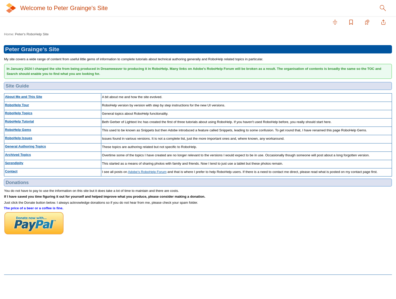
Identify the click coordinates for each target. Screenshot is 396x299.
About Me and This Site (108, 107)
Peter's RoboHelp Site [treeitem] (27, 34)
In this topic (337, 60)
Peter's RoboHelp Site (116, 34)
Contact (15, 115)
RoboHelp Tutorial (23, 67)
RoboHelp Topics (23, 58)
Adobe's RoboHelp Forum (191, 202)
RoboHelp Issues (23, 83)
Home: (94, 34)
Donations (338, 73)
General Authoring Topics (29, 91)
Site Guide (338, 67)
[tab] (25, 22)
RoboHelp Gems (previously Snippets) (40, 75)
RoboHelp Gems (103, 144)
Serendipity (18, 107)
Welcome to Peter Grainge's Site (85, 8)
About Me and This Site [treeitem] (28, 42)
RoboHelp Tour (21, 50)
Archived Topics (22, 99)
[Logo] (18, 8)
